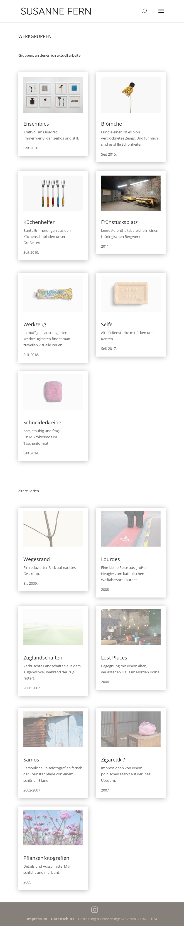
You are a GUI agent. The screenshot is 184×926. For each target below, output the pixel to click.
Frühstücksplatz (119, 222)
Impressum (37, 918)
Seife (106, 324)
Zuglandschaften (42, 657)
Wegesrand (36, 559)
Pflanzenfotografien (46, 858)
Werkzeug (34, 324)
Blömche (111, 123)
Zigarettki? (113, 759)
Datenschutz (62, 918)
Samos (31, 759)
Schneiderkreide (42, 422)
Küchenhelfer (39, 222)
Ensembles (36, 123)
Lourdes (110, 559)
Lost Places (114, 657)
